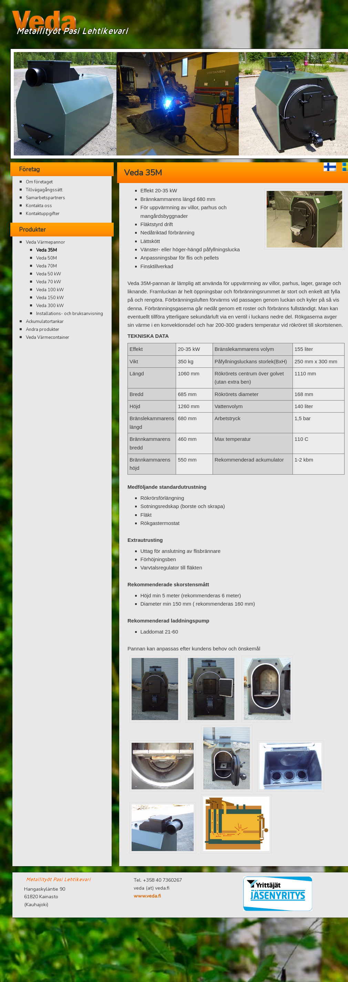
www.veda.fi (147, 896)
